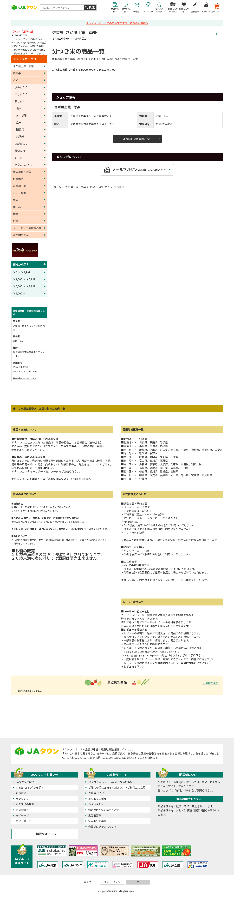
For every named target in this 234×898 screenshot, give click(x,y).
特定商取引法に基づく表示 (24, 378)
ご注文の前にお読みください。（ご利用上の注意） (118, 787)
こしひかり (21, 94)
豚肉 (15, 200)
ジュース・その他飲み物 (27, 228)
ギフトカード (23, 821)
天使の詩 (20, 150)
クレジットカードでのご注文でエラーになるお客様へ (117, 23)
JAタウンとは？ (25, 782)
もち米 (18, 158)
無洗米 (20, 136)
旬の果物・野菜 (22, 172)
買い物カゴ (22, 810)
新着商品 (21, 793)
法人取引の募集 (97, 821)
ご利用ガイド (96, 793)
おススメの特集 (25, 804)
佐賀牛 (17, 73)
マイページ (22, 815)
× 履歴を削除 (210, 683)
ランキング (22, 799)
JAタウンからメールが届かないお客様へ (111, 782)
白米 (18, 108)
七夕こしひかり (24, 165)
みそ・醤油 (19, 193)
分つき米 (119, 187)
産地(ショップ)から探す (30, 787)
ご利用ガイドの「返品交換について (49, 479)
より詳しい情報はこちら (137, 139)
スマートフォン (112, 882)
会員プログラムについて (102, 826)
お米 (92, 187)
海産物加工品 (21, 235)
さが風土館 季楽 (75, 187)
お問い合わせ (96, 804)
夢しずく (104, 187)
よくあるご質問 (97, 799)
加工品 (17, 207)
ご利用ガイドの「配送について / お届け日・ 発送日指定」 (54, 528)
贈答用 (20, 129)
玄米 (18, 122)
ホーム (57, 187)
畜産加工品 (19, 186)
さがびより (21, 143)
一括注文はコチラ (44, 834)
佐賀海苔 (18, 179)
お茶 (15, 221)
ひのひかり (21, 87)
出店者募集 (94, 815)
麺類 (15, 214)
